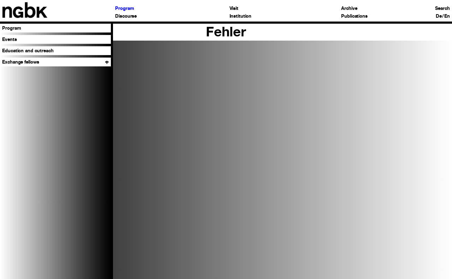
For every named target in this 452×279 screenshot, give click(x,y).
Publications (354, 16)
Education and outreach (27, 50)
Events (9, 39)
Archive (349, 8)
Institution (241, 16)
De (439, 16)
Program (124, 8)
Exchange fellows (20, 62)
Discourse (126, 16)
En (447, 16)
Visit (234, 8)
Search (442, 8)
